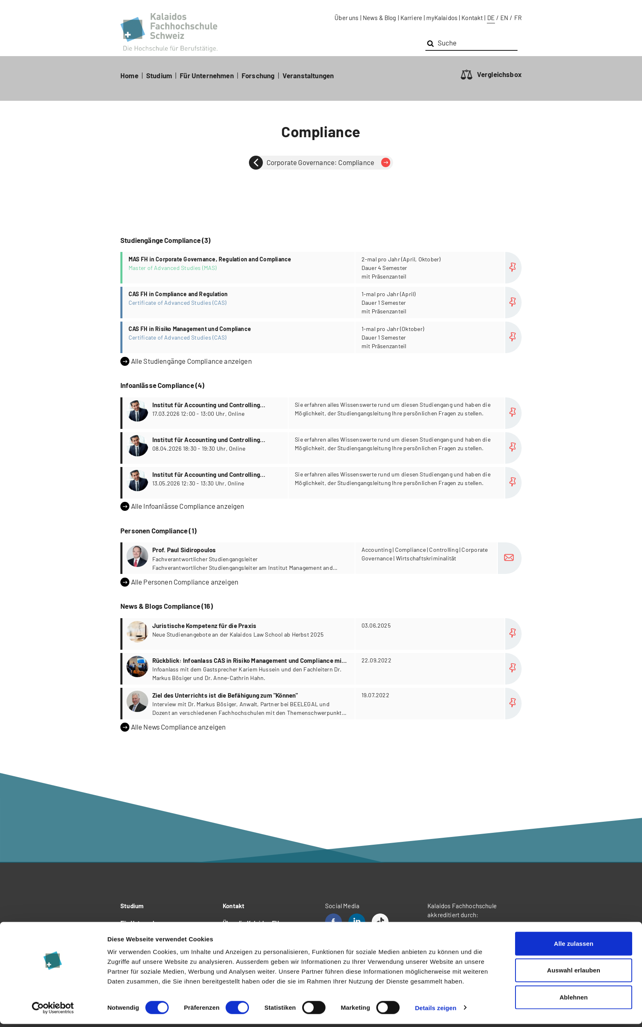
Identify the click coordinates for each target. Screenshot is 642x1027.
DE (491, 17)
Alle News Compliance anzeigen (173, 727)
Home (129, 75)
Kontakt (472, 17)
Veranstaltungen (308, 75)
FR (518, 17)
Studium (159, 75)
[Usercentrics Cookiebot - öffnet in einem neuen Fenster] (53, 1011)
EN (504, 17)
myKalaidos (441, 17)
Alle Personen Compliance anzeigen (179, 582)
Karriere (411, 17)
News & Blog (379, 17)
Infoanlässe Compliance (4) (162, 385)
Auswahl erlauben (573, 973)
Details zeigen (435, 1010)
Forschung (258, 75)
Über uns (346, 17)
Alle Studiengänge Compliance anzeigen (186, 361)
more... (322, 267)
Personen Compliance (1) (158, 530)
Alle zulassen (573, 946)
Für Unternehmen (207, 75)
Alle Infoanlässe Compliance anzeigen (182, 506)
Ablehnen (573, 1000)
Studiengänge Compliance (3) (165, 240)
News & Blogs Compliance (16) (166, 606)
